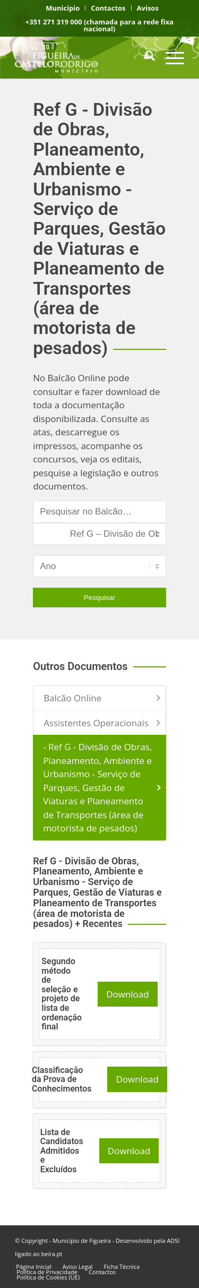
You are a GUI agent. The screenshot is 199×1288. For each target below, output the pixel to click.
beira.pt (52, 1254)
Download (127, 994)
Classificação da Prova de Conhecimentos (61, 1079)
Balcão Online (72, 698)
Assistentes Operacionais (96, 723)
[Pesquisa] (144, 57)
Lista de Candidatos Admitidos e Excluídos (61, 1150)
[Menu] (169, 57)
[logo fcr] (82, 57)
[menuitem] (62, 8)
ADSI (173, 1240)
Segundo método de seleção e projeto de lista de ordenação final (61, 994)
